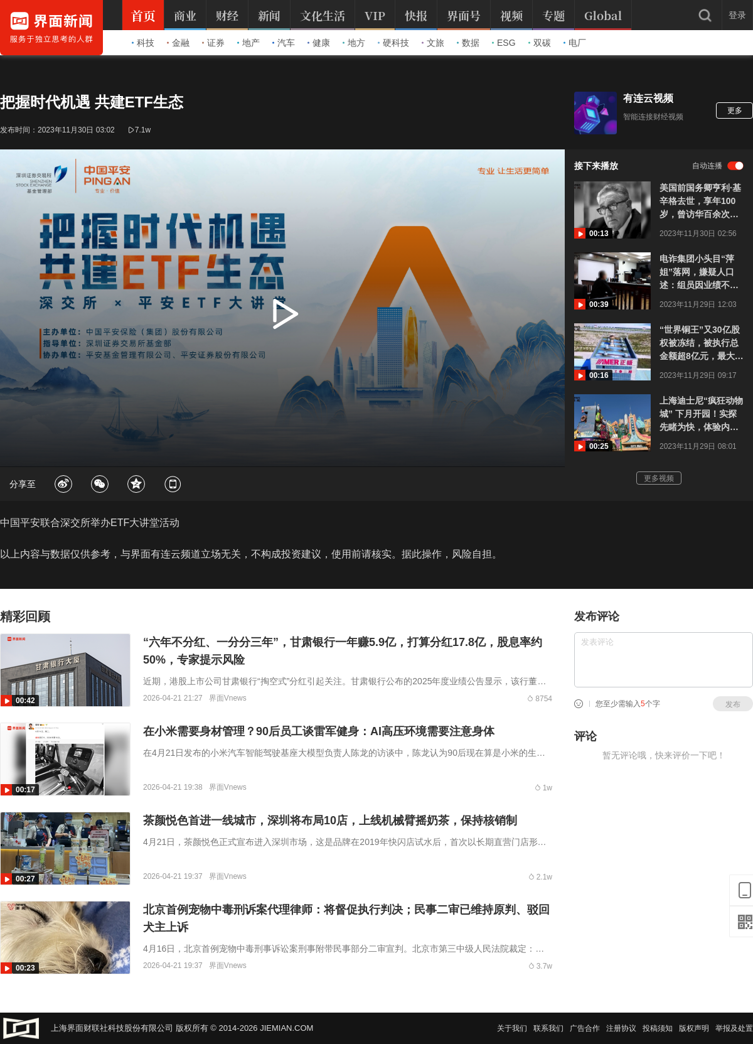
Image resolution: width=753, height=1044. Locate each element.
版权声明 (694, 1028)
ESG (504, 43)
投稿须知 (658, 1028)
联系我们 (548, 1028)
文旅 (433, 43)
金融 (178, 43)
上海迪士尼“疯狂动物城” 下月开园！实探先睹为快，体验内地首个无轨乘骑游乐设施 (701, 415)
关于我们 (512, 1028)
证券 (213, 43)
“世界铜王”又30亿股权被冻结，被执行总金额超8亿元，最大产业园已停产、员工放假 (702, 344)
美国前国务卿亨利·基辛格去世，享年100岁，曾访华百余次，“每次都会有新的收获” (700, 202)
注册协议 (621, 1028)
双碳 (539, 43)
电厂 (574, 43)
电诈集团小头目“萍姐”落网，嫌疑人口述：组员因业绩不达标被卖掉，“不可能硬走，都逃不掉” (701, 273)
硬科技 (393, 43)
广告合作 (585, 1028)
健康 (318, 43)
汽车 (283, 43)
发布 (732, 704)
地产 (248, 43)
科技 (143, 43)
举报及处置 (734, 1028)
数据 (468, 43)
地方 (354, 43)
